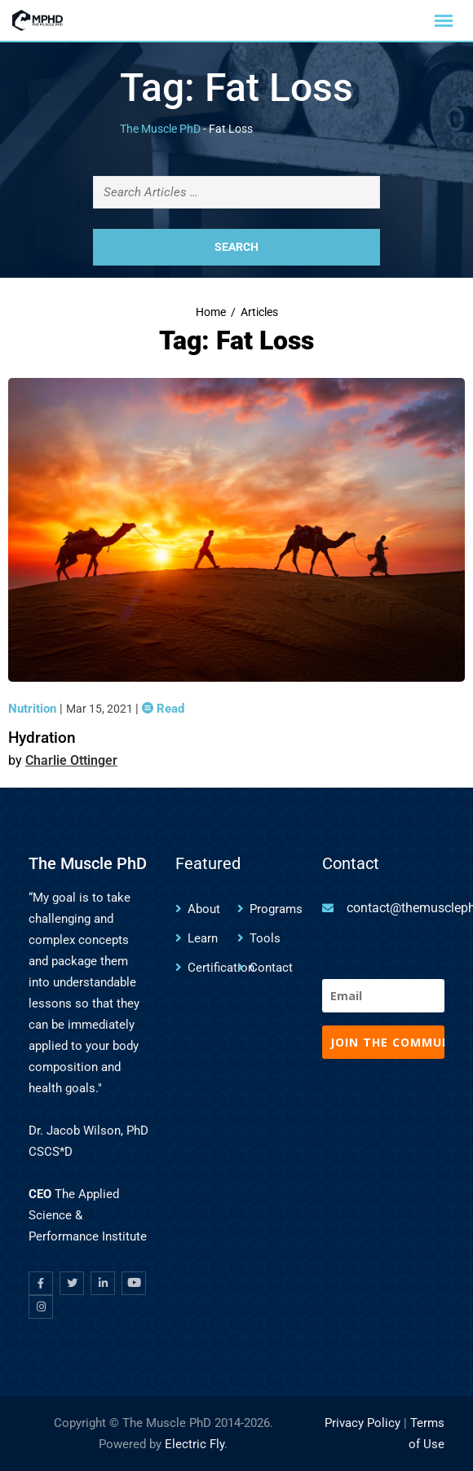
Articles (259, 312)
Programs (276, 909)
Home (211, 312)
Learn (203, 938)
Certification (221, 967)
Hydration (42, 737)
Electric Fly (194, 1444)
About (204, 909)
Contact (271, 967)
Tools (265, 938)
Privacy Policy (362, 1423)
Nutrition (34, 708)
